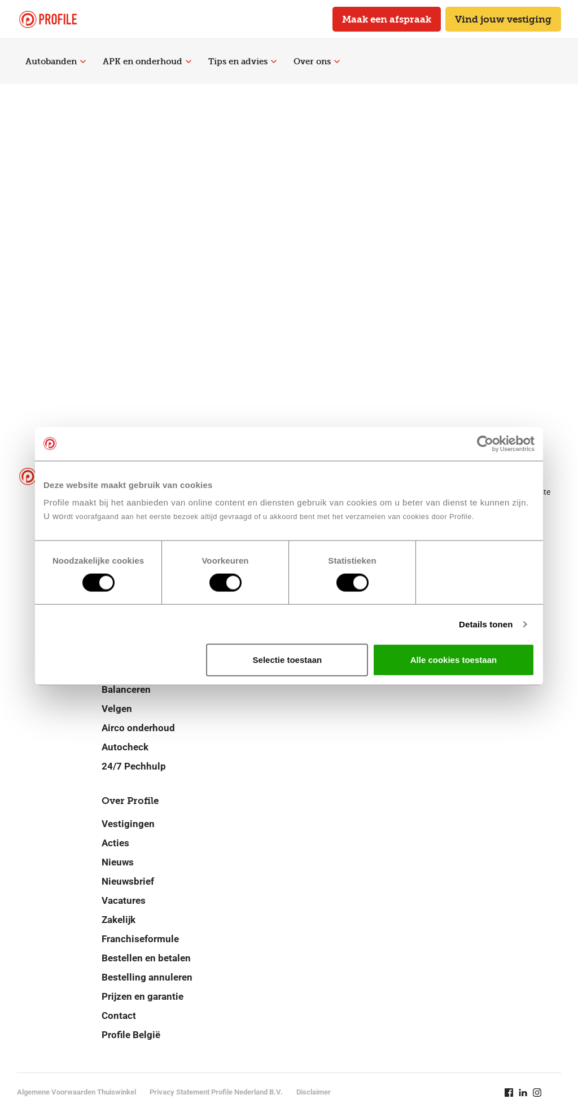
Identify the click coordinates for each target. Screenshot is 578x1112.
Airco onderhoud (138, 727)
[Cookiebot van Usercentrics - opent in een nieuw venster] (485, 443)
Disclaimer (313, 1092)
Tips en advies (242, 61)
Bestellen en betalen (146, 958)
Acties (115, 843)
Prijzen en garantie (142, 996)
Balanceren (126, 689)
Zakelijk (118, 919)
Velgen (117, 708)
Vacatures (124, 900)
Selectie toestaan (287, 660)
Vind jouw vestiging (503, 19)
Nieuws (118, 862)
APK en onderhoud (147, 61)
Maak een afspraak (386, 19)
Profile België (131, 1034)
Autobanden (55, 61)
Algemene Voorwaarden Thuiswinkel (76, 1092)
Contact (119, 1015)
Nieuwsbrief (128, 881)
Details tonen (486, 623)
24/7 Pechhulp (134, 766)
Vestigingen (128, 823)
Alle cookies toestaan (453, 660)
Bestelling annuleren (147, 977)
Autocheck (125, 747)
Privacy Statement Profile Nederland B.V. (216, 1092)
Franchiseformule (140, 938)
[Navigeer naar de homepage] (48, 19)
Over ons (317, 61)
